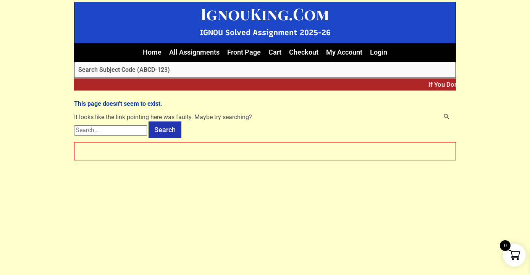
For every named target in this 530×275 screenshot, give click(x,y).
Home (152, 52)
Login (378, 52)
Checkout (303, 52)
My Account (344, 52)
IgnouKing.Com (265, 13)
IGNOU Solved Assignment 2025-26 (265, 32)
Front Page (244, 52)
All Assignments (194, 52)
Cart (274, 52)
